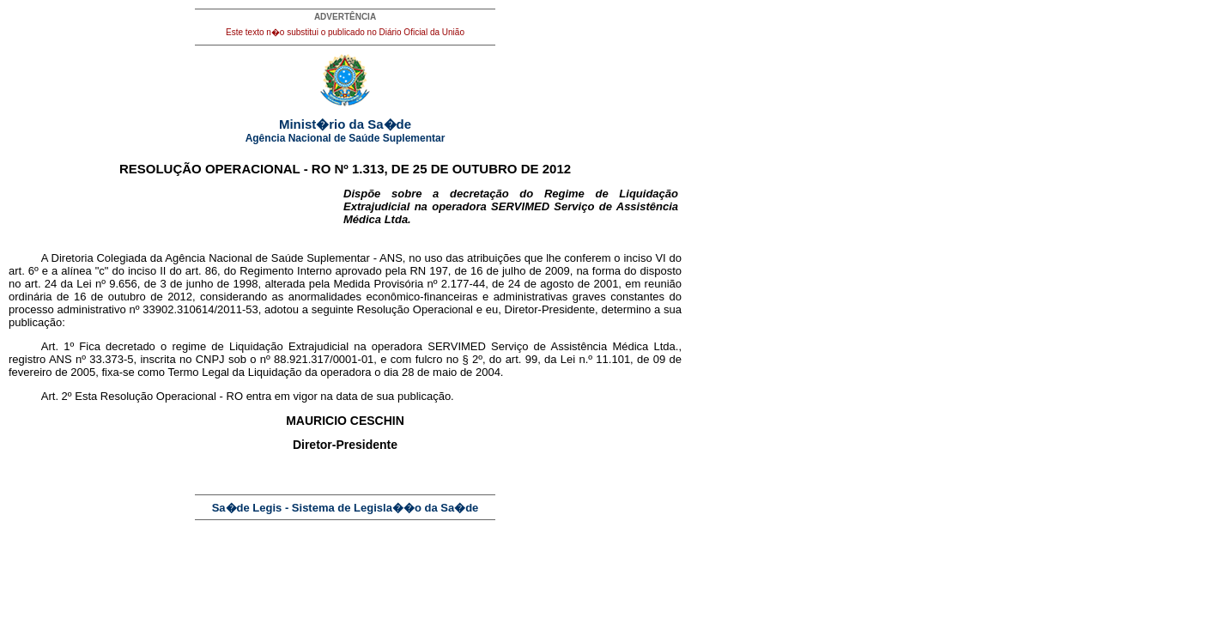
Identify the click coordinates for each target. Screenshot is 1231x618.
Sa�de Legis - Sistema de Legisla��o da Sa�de (345, 507)
